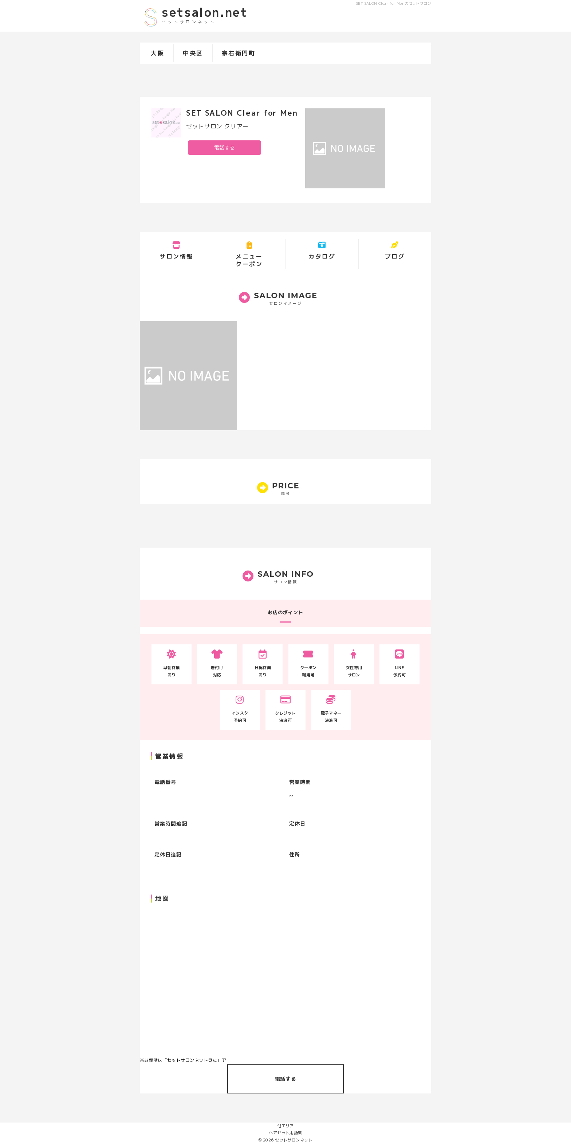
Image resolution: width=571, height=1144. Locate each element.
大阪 (157, 53)
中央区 (193, 53)
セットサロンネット (293, 1140)
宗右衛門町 (239, 53)
